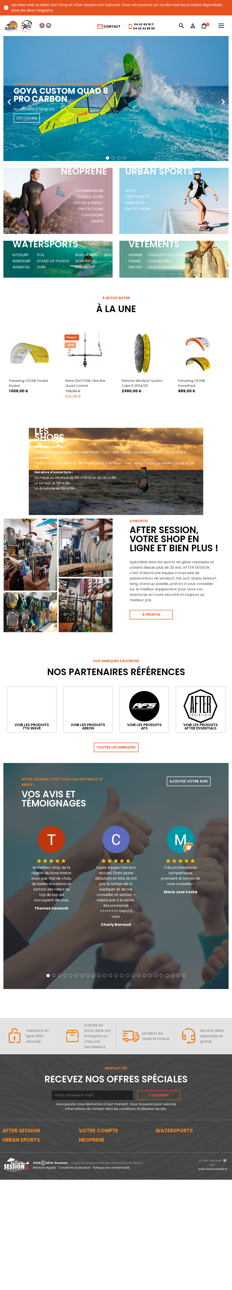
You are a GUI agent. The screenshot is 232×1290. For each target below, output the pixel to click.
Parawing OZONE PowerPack (191, 342)
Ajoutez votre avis (188, 762)
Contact (109, 26)
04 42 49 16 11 (144, 24)
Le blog (8, 1127)
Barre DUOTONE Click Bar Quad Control (85, 342)
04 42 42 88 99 (144, 28)
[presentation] (9, 98)
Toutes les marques (116, 728)
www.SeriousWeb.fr (212, 1279)
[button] (107, 158)
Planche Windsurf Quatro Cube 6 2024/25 (142, 342)
